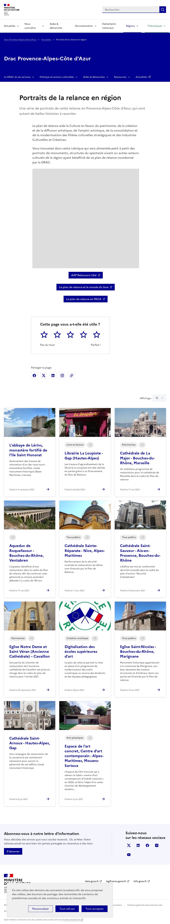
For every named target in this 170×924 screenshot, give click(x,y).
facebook (147, 845)
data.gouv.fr (92, 881)
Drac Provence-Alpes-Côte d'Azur (20, 39)
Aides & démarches (56, 26)
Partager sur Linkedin (53, 375)
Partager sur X (43, 375)
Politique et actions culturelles (57, 77)
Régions (130, 26)
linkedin (138, 845)
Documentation (84, 26)
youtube (129, 854)
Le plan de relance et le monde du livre (83, 287)
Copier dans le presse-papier (71, 375)
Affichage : (153, 398)
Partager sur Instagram (62, 375)
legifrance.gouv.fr (116, 881)
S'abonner (13, 851)
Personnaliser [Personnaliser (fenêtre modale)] (40, 909)
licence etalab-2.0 (71, 919)
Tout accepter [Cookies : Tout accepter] (94, 909)
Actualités (9, 26)
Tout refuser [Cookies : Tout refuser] (67, 909)
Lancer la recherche (162, 9)
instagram (156, 845)
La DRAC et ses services (17, 77)
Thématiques (154, 26)
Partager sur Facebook (34, 375)
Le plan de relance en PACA (83, 299)
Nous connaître (30, 26)
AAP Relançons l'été (83, 275)
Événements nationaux (109, 26)
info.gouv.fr (140, 881)
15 (156, 398)
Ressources (120, 77)
